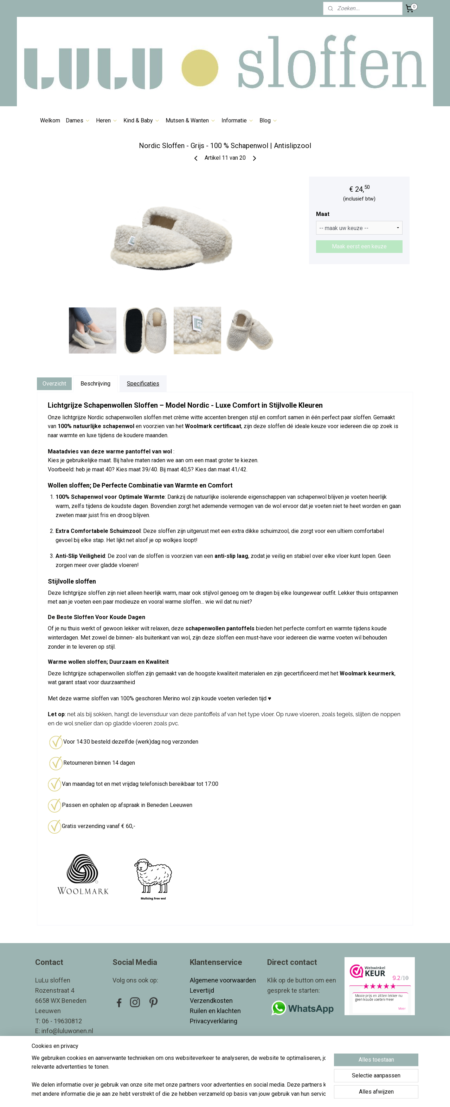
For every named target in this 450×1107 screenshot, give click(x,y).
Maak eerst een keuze (359, 246)
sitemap (199, 1094)
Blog (268, 120)
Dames (78, 120)
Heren (107, 120)
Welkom (50, 120)
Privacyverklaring (213, 1021)
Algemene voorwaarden (223, 980)
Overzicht (54, 383)
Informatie (237, 120)
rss (213, 1094)
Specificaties (143, 383)
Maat (322, 214)
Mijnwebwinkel (297, 1094)
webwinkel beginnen (238, 1094)
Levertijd (203, 990)
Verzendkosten (212, 1000)
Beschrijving (95, 383)
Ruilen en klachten (216, 1010)
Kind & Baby (141, 120)
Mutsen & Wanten (191, 120)
